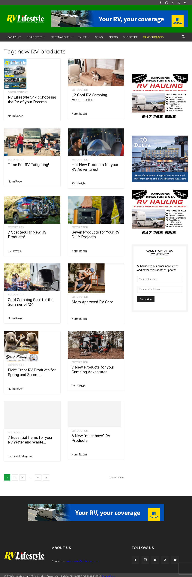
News (99, 37)
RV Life (84, 37)
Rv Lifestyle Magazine (20, 453)
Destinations (61, 37)
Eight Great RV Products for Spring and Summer (32, 358)
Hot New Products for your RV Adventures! (95, 167)
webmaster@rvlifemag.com (82, 558)
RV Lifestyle (78, 183)
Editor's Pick (80, 90)
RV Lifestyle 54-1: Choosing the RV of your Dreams (32, 99)
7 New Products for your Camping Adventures (93, 369)
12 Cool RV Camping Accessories (89, 97)
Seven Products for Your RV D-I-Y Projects (95, 234)
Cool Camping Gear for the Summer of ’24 (30, 302)
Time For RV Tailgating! (28, 164)
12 (38, 474)
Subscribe (130, 37)
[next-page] (46, 475)
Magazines (14, 37)
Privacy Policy (108, 573)
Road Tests (36, 37)
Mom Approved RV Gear (92, 290)
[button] (183, 37)
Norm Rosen (15, 115)
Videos (113, 37)
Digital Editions (17, 92)
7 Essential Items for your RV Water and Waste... (30, 437)
